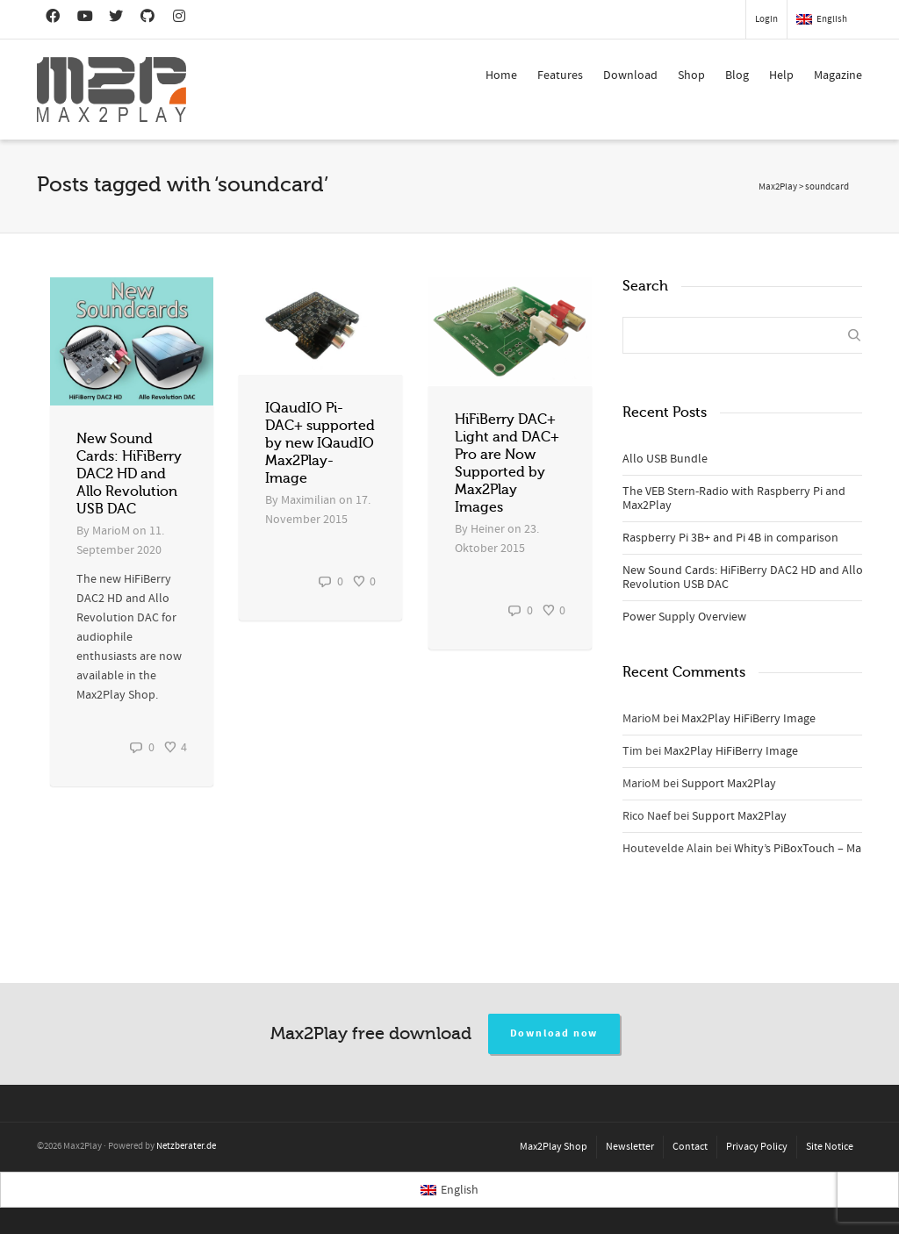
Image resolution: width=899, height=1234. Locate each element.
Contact (690, 1146)
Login (766, 19)
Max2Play (778, 187)
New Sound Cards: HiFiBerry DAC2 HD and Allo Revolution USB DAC (129, 474)
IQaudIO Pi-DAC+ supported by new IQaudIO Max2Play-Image (320, 443)
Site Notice (829, 1146)
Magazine (838, 75)
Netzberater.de (186, 1146)
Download (630, 75)
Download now (554, 1033)
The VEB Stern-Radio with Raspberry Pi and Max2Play (733, 498)
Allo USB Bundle (665, 459)
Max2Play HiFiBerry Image (748, 719)
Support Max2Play (728, 784)
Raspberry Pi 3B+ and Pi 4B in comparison (730, 538)
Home (501, 75)
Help (781, 75)
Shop (691, 75)
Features (560, 75)
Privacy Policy (757, 1146)
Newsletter (630, 1146)
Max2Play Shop (553, 1146)
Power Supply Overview (684, 617)
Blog (737, 75)
